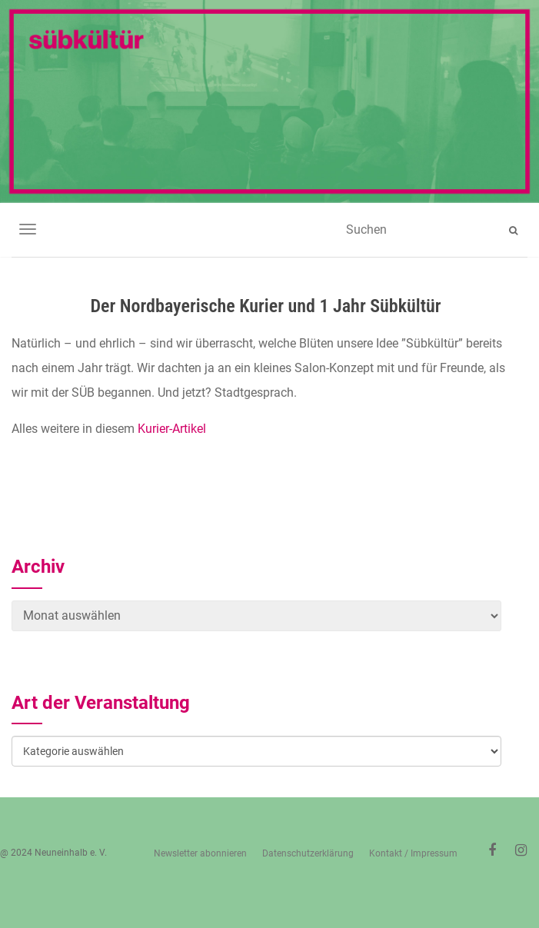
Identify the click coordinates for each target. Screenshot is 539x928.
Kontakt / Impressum (413, 853)
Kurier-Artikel (172, 428)
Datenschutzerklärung (308, 853)
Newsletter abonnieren (200, 853)
